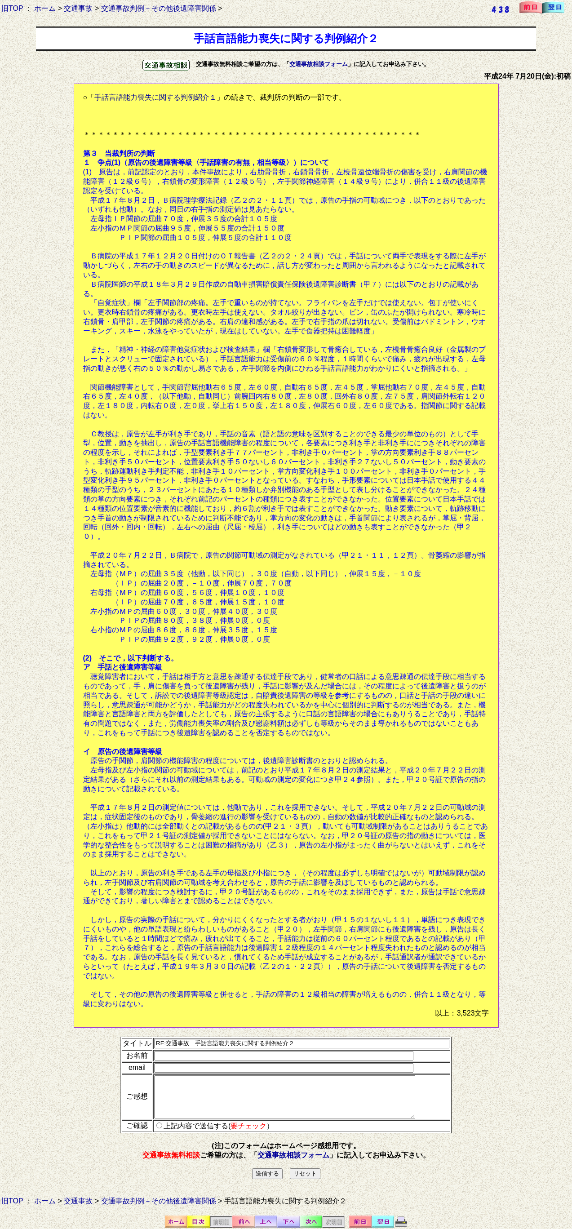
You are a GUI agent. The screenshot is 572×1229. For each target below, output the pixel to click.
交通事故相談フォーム (318, 64)
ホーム (45, 8)
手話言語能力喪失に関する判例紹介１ (155, 97)
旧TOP (12, 8)
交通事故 (78, 8)
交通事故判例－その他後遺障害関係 (158, 8)
